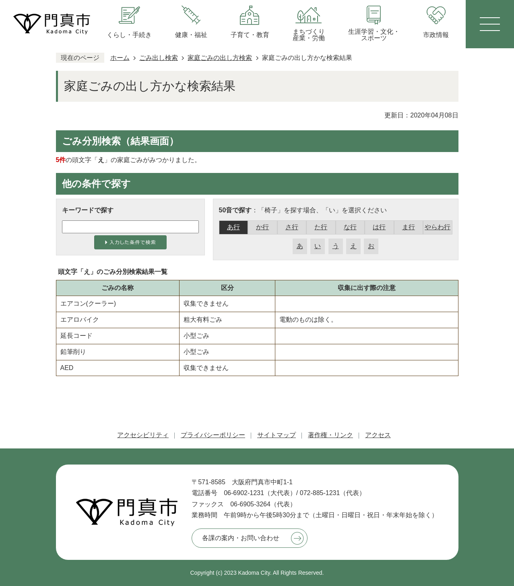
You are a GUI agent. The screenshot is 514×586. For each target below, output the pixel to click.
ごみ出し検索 (158, 57)
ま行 (408, 227)
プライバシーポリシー (213, 435)
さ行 (291, 227)
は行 (379, 227)
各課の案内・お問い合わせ (240, 538)
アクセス (378, 435)
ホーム (120, 57)
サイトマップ (276, 435)
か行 (262, 227)
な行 (350, 227)
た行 (320, 227)
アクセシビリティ (143, 435)
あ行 (233, 227)
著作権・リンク (330, 435)
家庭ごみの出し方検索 (220, 57)
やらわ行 (437, 227)
